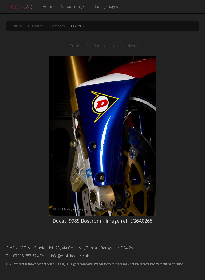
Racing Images (106, 6)
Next (131, 45)
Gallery (16, 26)
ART (20, 6)
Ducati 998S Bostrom (46, 26)
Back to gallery (105, 45)
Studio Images (73, 6)
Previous (77, 45)
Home (47, 6)
